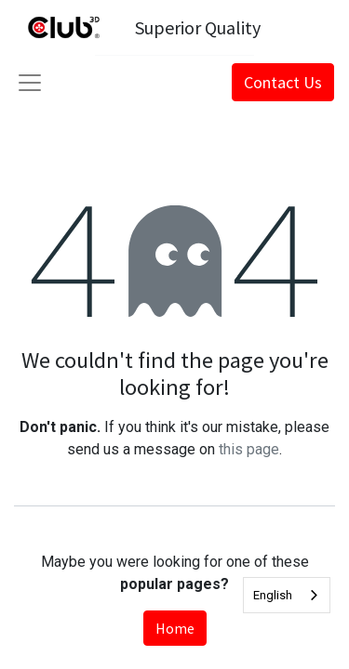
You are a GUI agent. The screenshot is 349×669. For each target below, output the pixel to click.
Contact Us (283, 82)
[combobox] (286, 595)
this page (249, 449)
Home (175, 628)
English (272, 595)
